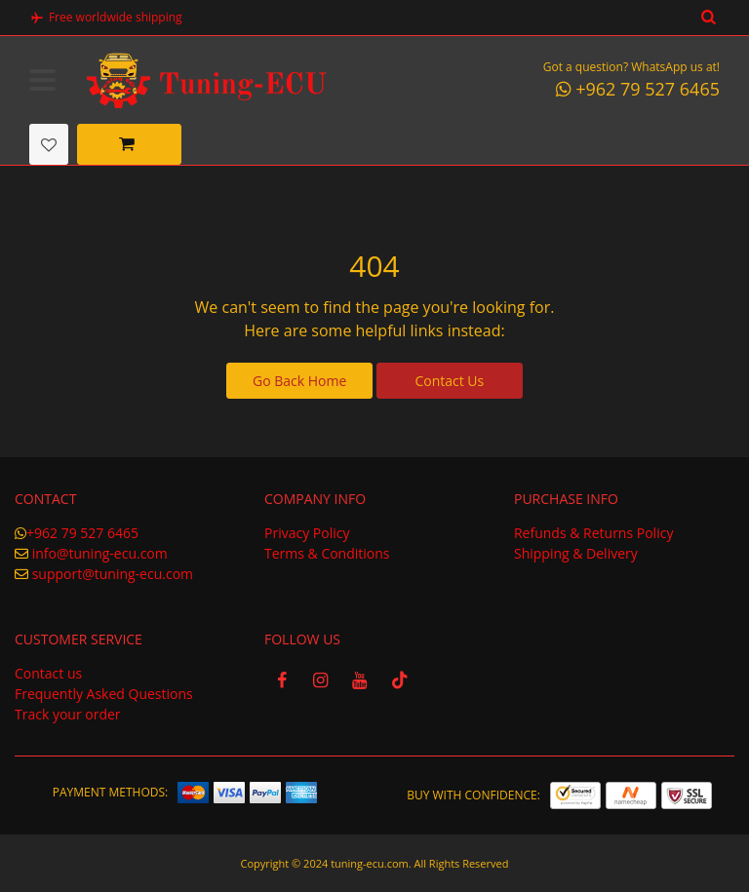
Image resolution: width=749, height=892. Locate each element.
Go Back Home (299, 379)
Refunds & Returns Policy (593, 532)
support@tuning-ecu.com (112, 572)
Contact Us (449, 379)
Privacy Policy (306, 532)
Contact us (48, 672)
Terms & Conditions (327, 552)
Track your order (68, 713)
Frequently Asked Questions (104, 692)
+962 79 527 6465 (82, 532)
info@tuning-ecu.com (100, 552)
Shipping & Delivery (576, 552)
